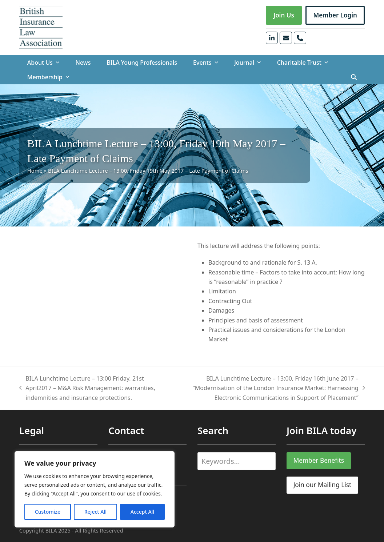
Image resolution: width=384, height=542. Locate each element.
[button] (354, 77)
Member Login (335, 15)
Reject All (95, 511)
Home (35, 170)
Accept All (142, 511)
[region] (95, 489)
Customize (47, 511)
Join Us (283, 15)
